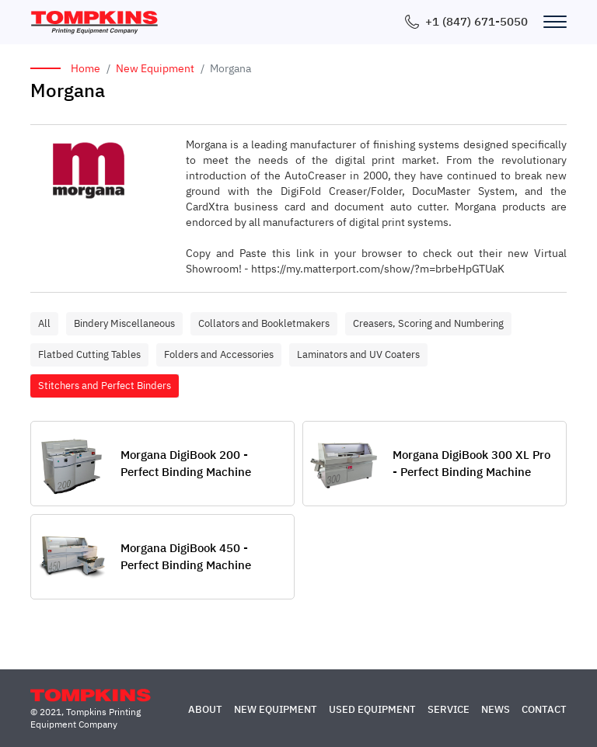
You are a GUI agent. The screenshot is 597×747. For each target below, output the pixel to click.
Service (449, 709)
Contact (544, 709)
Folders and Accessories (219, 354)
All (44, 323)
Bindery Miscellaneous (124, 323)
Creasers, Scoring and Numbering (428, 323)
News (495, 709)
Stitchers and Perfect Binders (104, 385)
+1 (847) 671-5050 (476, 22)
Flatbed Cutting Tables (89, 354)
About (205, 709)
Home (85, 68)
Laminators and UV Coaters (358, 354)
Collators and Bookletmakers (264, 323)
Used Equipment (372, 709)
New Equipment (155, 68)
